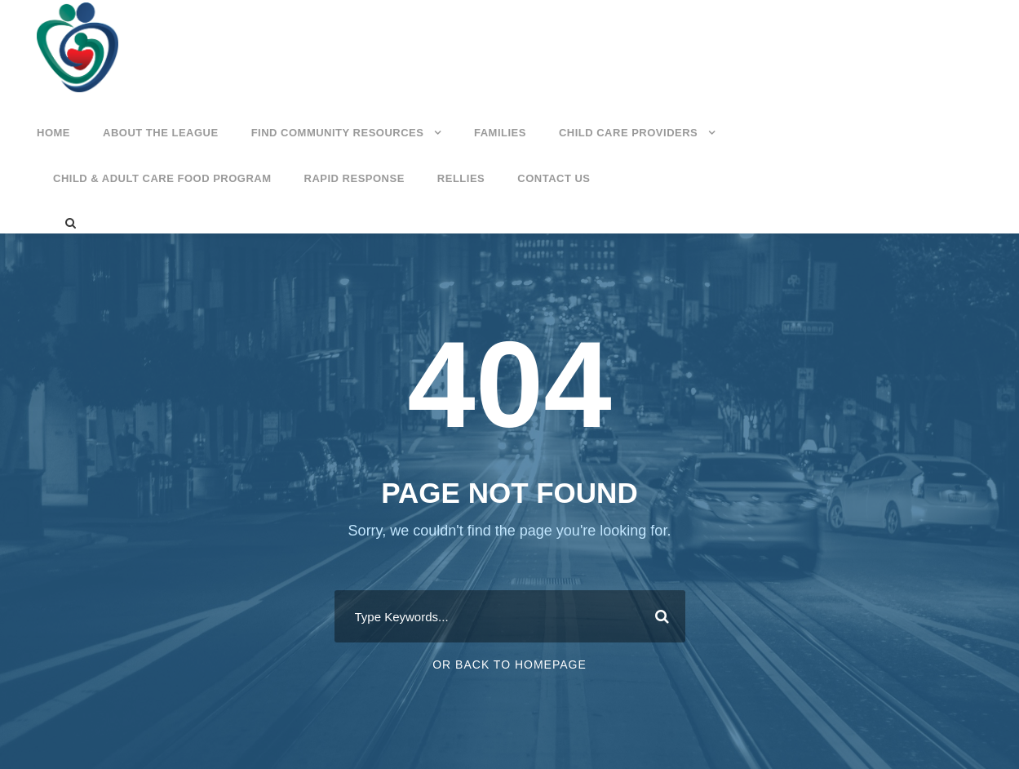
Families (500, 133)
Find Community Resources (337, 133)
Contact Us (553, 178)
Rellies (461, 178)
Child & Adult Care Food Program (162, 178)
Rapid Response (354, 178)
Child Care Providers (628, 133)
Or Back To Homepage (509, 664)
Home (53, 133)
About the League (161, 133)
